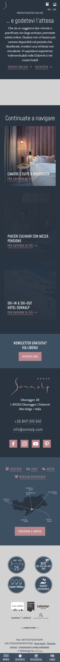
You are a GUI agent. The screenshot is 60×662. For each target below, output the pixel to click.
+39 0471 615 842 (28, 421)
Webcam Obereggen (32, 477)
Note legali (39, 643)
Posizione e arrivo (30, 531)
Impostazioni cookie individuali (34, 647)
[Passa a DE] (50, 9)
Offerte (20, 660)
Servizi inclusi (18, 67)
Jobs (52, 660)
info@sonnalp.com (28, 429)
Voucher (49, 4)
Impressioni (56, 4)
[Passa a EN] (54, 9)
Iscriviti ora (30, 357)
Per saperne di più (20, 179)
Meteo (51, 469)
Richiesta (36, 660)
